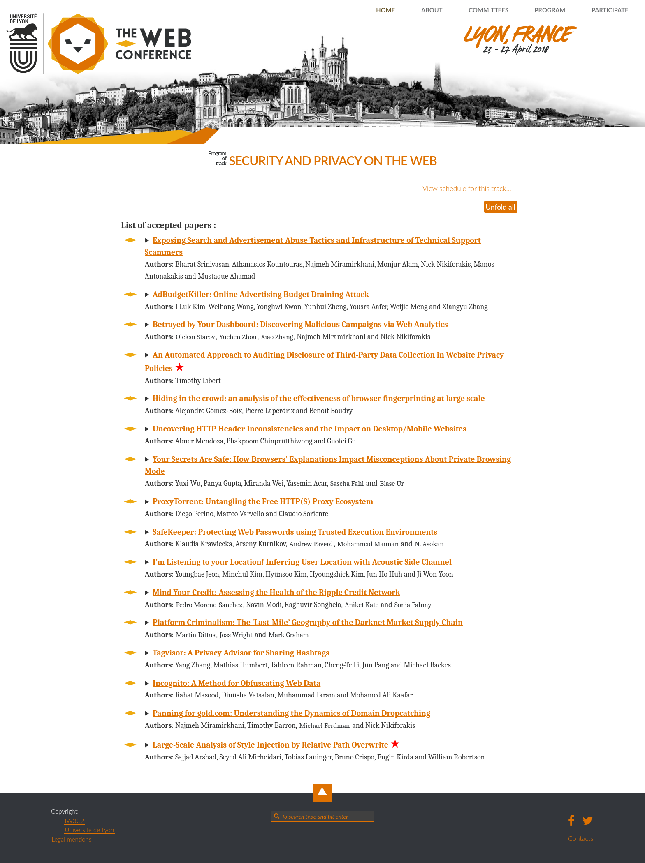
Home (363, 10)
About (413, 10)
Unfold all (499, 206)
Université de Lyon (89, 829)
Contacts (580, 838)
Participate (606, 10)
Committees (474, 10)
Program (541, 10)
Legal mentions (72, 839)
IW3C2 (74, 820)
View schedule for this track (462, 188)
